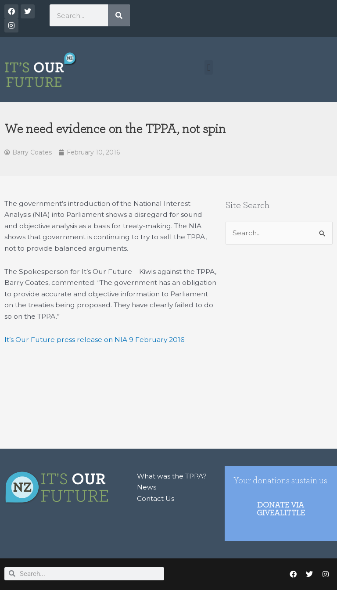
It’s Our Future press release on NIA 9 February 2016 (94, 339)
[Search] (119, 15)
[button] (208, 67)
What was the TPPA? (172, 476)
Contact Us (155, 498)
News (146, 487)
